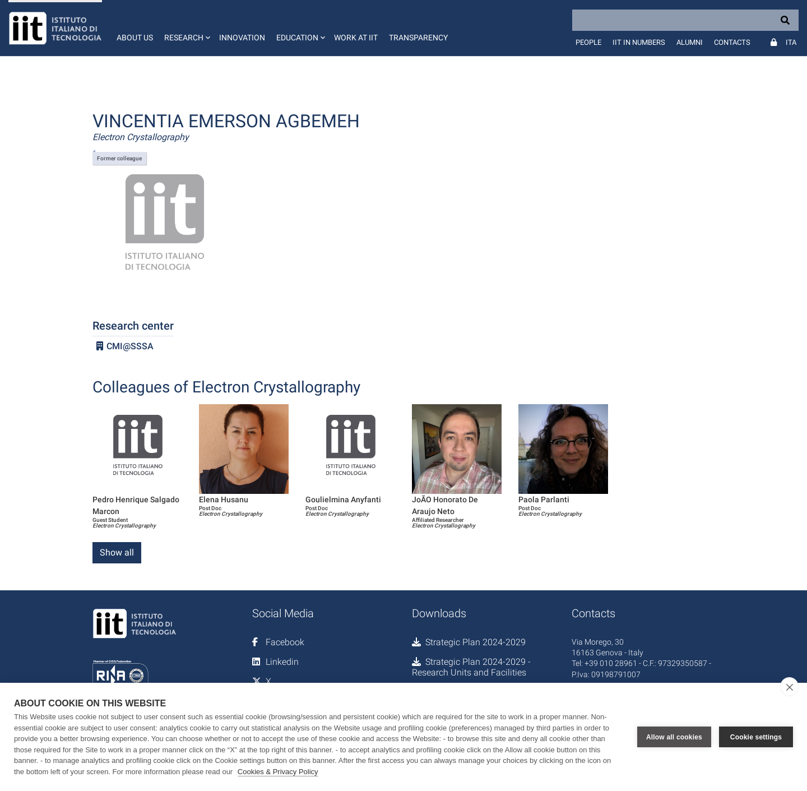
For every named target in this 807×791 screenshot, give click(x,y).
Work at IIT (356, 37)
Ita (791, 42)
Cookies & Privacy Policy (278, 771)
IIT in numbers (639, 42)
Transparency (418, 37)
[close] (789, 686)
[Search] (685, 20)
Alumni (689, 42)
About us (135, 37)
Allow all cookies (674, 737)
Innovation (242, 37)
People (588, 42)
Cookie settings (756, 737)
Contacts (732, 42)
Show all (117, 552)
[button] (186, 28)
